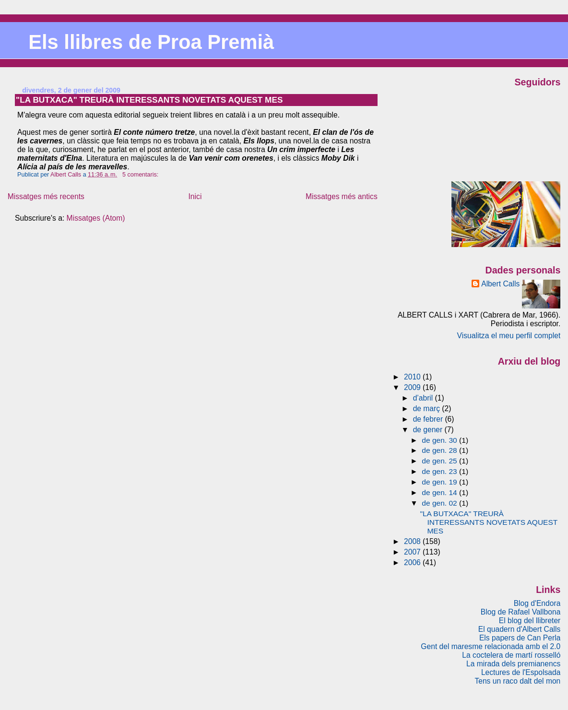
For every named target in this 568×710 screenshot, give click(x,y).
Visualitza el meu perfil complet (509, 335)
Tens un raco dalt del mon (517, 681)
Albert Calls (500, 284)
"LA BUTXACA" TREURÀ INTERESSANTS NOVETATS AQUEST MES (149, 100)
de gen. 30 (440, 440)
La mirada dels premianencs (513, 664)
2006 (413, 562)
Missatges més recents (46, 196)
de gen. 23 (440, 471)
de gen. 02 (440, 503)
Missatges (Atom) (96, 218)
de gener (429, 430)
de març (427, 408)
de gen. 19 (440, 482)
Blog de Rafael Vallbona (521, 612)
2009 (413, 387)
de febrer (429, 419)
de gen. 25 (440, 461)
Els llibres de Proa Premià (151, 42)
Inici (195, 196)
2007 (413, 552)
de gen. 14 (440, 492)
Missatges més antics (342, 196)
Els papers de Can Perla (519, 638)
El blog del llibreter (530, 620)
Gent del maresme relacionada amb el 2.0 (490, 646)
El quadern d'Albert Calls (519, 629)
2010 (413, 377)
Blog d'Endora (537, 603)
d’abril (424, 398)
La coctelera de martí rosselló (511, 655)
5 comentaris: (141, 174)
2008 (413, 541)
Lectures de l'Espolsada (520, 672)
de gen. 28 (440, 450)
